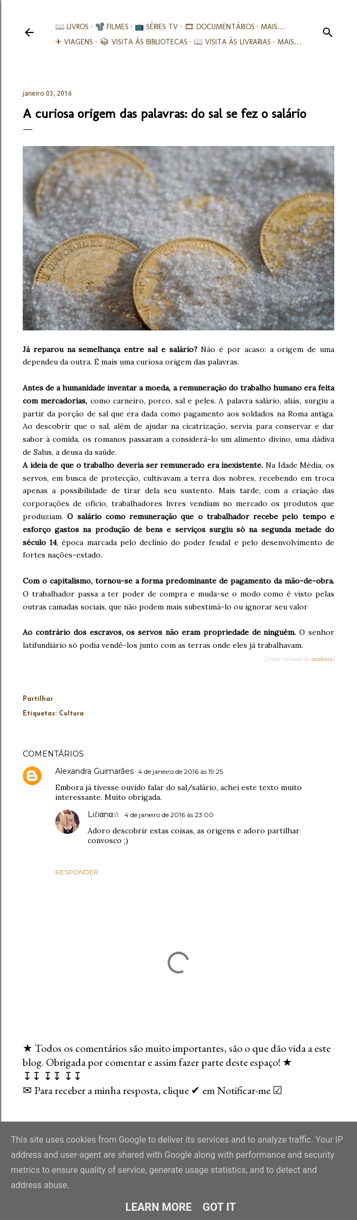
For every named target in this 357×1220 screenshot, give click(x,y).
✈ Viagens (74, 42)
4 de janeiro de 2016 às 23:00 (169, 815)
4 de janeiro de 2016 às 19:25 (180, 771)
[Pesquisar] (327, 30)
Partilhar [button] (38, 699)
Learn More (158, 1207)
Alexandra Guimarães (94, 771)
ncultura (321, 658)
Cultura (71, 714)
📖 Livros (72, 26)
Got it (219, 1207)
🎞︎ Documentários (219, 26)
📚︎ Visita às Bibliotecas (144, 42)
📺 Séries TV (156, 26)
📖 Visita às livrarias (232, 42)
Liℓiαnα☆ (104, 814)
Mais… (273, 26)
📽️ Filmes (112, 26)
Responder (76, 872)
